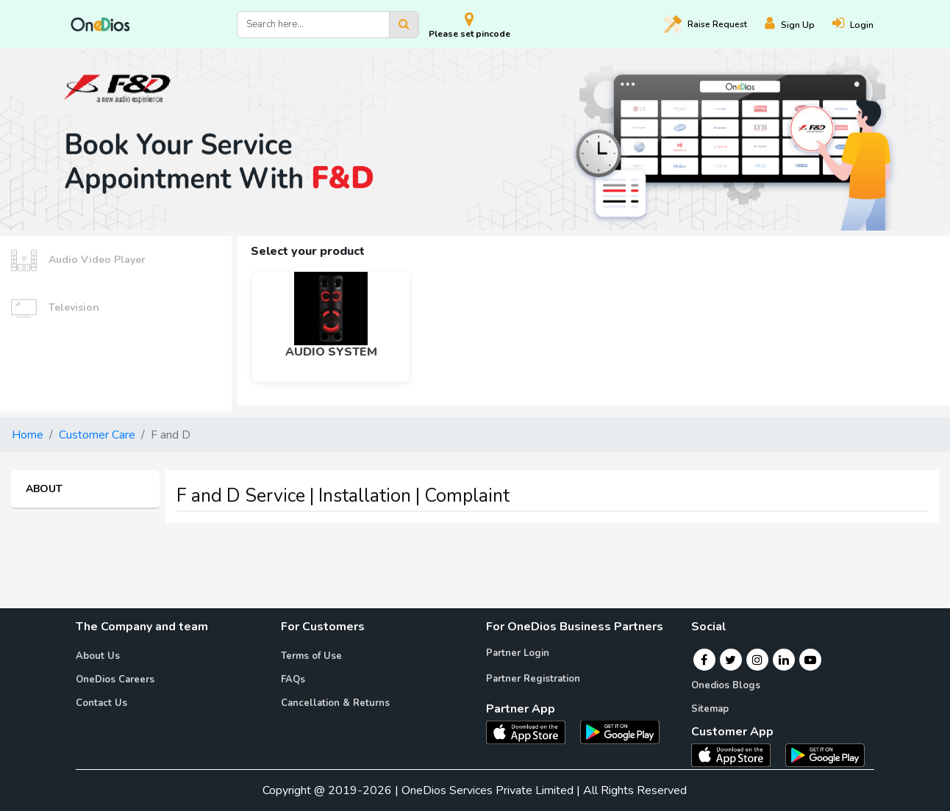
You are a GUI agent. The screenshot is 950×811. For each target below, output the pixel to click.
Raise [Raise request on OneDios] (705, 24)
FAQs (293, 679)
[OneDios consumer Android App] (825, 754)
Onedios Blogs (725, 685)
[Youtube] (810, 660)
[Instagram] (757, 660)
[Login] (861, 25)
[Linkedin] (784, 660)
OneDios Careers (115, 679)
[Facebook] (704, 660)
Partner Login (517, 653)
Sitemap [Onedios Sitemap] (710, 709)
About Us (98, 656)
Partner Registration (533, 678)
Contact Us (101, 703)
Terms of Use (311, 656)
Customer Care (97, 435)
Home (27, 435)
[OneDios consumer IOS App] (736, 754)
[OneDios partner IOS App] (531, 731)
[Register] (798, 25)
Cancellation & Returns (335, 703)
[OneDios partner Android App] (620, 731)
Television (55, 308)
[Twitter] (730, 660)
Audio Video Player (78, 260)
